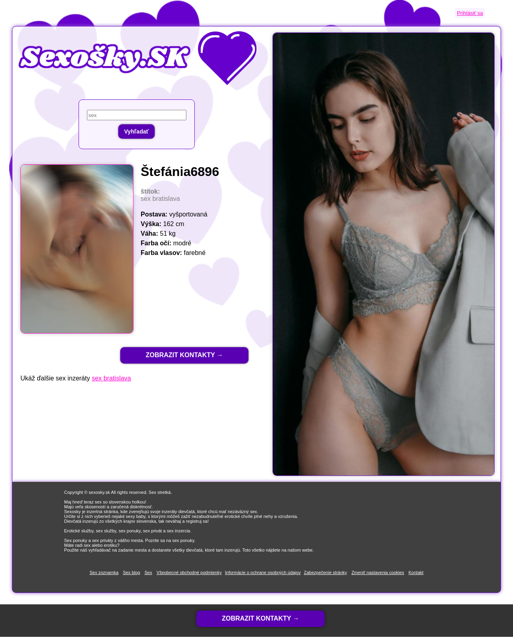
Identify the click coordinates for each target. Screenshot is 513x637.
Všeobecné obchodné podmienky (189, 572)
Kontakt (415, 572)
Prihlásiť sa (470, 13)
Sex (148, 572)
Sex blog (131, 572)
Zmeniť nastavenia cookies (377, 572)
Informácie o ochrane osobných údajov (263, 572)
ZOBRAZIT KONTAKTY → (184, 355)
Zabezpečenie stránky (325, 572)
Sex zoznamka (103, 572)
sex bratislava (111, 378)
